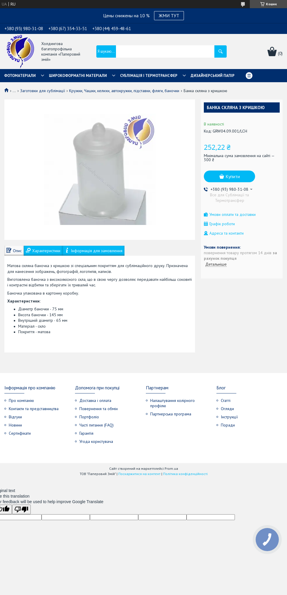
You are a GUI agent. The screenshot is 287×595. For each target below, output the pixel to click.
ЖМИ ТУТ (169, 15)
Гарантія (86, 433)
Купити (233, 176)
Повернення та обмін (98, 408)
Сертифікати (20, 433)
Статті (225, 400)
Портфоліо (89, 416)
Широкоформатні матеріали (78, 75)
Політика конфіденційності (185, 474)
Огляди (227, 408)
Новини (15, 425)
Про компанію (21, 400)
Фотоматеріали (20, 75)
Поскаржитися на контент (139, 474)
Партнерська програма (170, 414)
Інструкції (229, 416)
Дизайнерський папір (213, 75)
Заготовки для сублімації (42, 90)
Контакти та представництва (34, 408)
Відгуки (15, 416)
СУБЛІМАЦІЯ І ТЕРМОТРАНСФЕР (148, 75)
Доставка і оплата (95, 400)
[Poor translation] (21, 509)
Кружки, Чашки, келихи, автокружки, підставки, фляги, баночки (124, 90)
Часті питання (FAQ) (96, 425)
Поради (228, 425)
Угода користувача (96, 441)
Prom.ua (171, 468)
